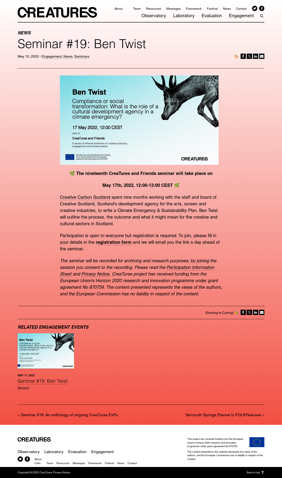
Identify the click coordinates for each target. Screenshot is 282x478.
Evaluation (212, 15)
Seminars (81, 56)
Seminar (23, 388)
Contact (241, 8)
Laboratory (184, 15)
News (227, 8)
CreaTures (57, 12)
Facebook (261, 8)
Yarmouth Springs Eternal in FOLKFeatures (223, 414)
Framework (194, 8)
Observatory (153, 15)
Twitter (254, 8)
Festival (212, 8)
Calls (37, 463)
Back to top (255, 472)
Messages (173, 8)
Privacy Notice (95, 274)
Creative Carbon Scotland (85, 197)
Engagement (241, 15)
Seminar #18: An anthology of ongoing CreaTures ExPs (69, 414)
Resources (153, 8)
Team (137, 8)
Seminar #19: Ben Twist (42, 381)
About (118, 8)
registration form (114, 242)
